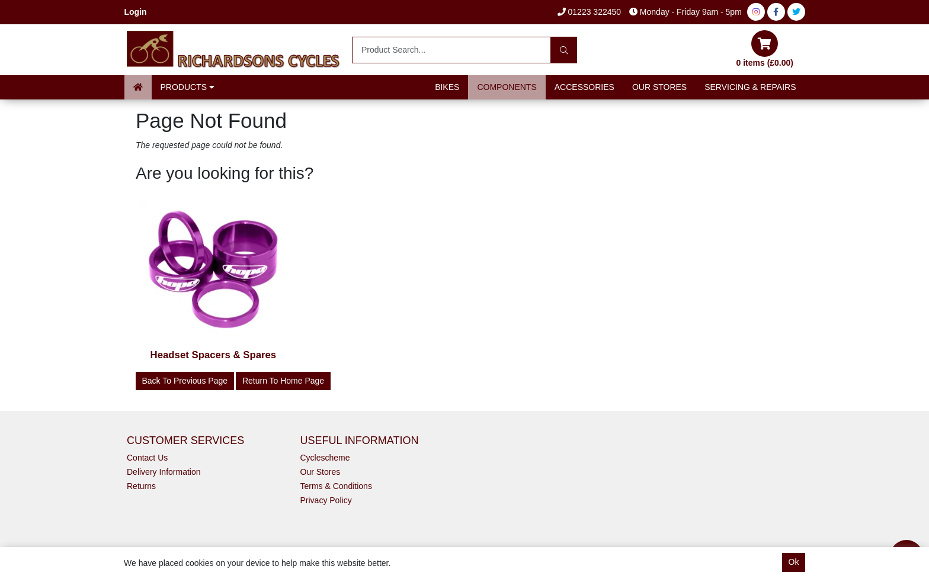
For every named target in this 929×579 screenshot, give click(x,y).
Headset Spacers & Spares (213, 355)
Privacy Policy (326, 500)
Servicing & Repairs (750, 87)
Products (187, 87)
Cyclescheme (325, 457)
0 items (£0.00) (765, 48)
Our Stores (659, 87)
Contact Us (147, 457)
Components (506, 87)
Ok (794, 562)
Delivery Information (164, 472)
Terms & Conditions (336, 486)
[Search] (563, 50)
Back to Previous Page (185, 380)
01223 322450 (589, 12)
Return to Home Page (283, 380)
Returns (141, 486)
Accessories (584, 87)
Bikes (447, 87)
